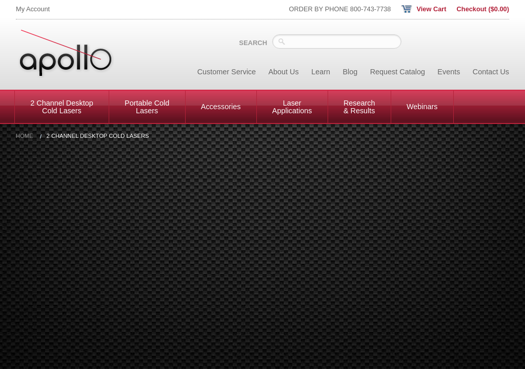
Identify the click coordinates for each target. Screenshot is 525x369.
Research (359, 106)
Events (448, 72)
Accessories (221, 106)
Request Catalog (397, 72)
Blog (349, 72)
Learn (320, 72)
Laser (292, 106)
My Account (33, 9)
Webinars (422, 106)
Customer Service (226, 72)
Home (24, 136)
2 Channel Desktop (61, 106)
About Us (284, 72)
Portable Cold (147, 106)
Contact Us (491, 72)
